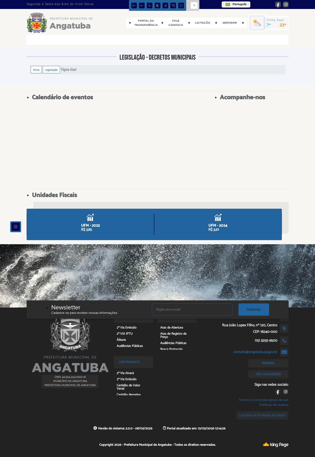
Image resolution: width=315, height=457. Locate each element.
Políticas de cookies (273, 405)
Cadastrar (254, 309)
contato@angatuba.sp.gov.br (255, 352)
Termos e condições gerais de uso (263, 400)
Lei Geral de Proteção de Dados (262, 415)
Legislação (51, 70)
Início (36, 70)
